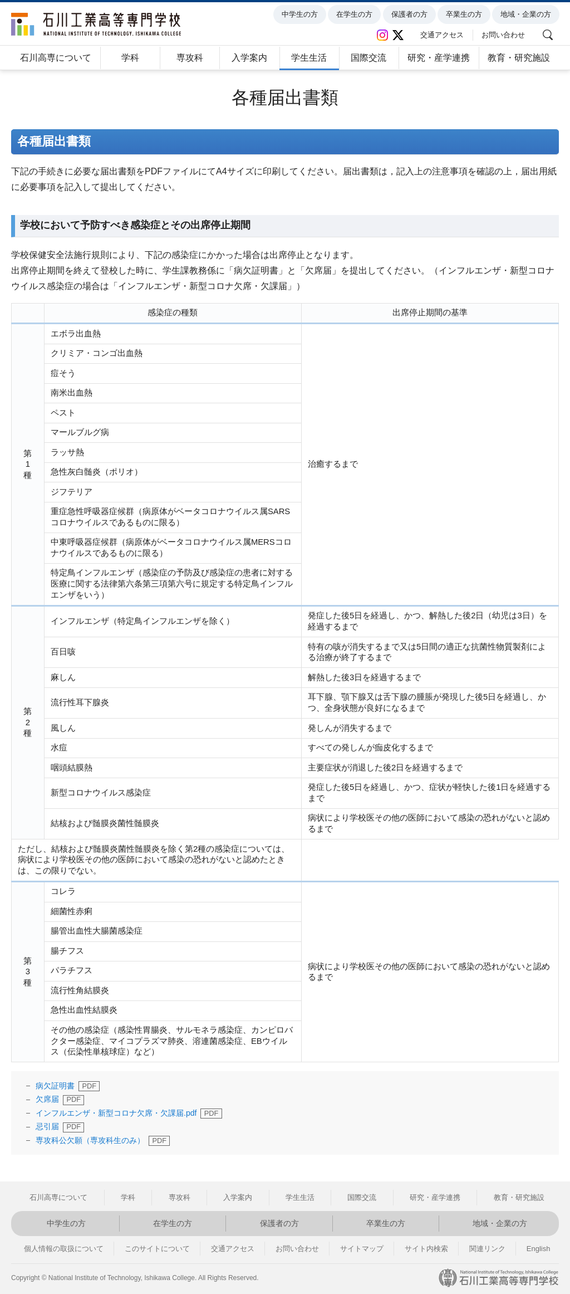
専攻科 (189, 57)
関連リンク (487, 1248)
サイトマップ (362, 1248)
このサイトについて (157, 1248)
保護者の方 (410, 14)
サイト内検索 (426, 1248)
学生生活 (309, 57)
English (539, 1248)
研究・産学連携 (438, 57)
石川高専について (55, 57)
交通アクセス (443, 34)
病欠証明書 (55, 1085)
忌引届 (47, 1126)
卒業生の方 (466, 14)
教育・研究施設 (519, 57)
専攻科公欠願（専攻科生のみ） (90, 1140)
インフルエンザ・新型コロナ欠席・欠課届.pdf (116, 1113)
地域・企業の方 (527, 14)
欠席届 (47, 1099)
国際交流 (368, 57)
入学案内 (249, 57)
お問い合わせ (505, 34)
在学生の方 (356, 14)
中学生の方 (301, 14)
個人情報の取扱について (64, 1248)
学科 (130, 57)
